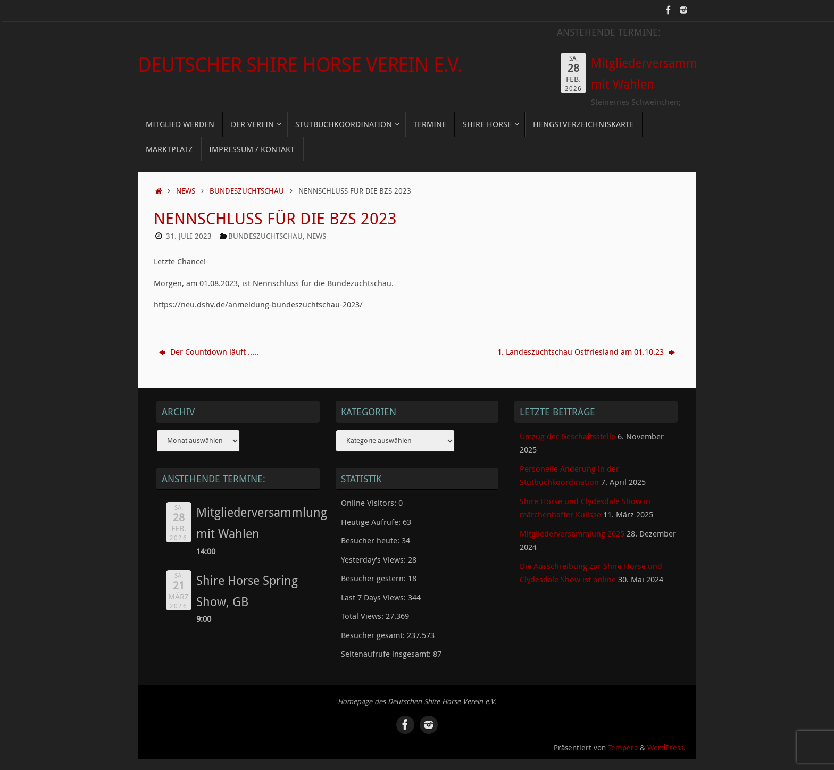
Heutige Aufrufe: (372, 521)
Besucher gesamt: (374, 635)
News (185, 191)
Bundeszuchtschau (247, 191)
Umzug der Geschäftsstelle (567, 436)
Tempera (623, 747)
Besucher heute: (371, 540)
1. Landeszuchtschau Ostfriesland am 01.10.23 (586, 351)
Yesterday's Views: (374, 559)
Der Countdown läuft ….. (208, 351)
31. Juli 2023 (189, 236)
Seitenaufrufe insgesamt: (387, 653)
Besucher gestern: (374, 578)
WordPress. (666, 747)
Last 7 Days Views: (374, 597)
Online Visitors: (369, 502)
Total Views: (363, 615)
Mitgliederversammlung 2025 (572, 533)
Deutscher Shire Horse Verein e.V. (300, 64)
